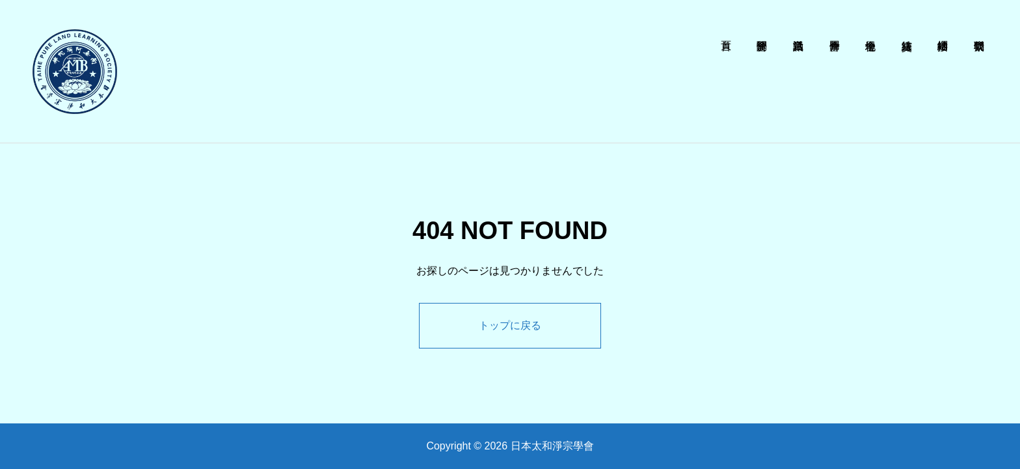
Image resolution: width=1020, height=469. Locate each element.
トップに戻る (510, 325)
